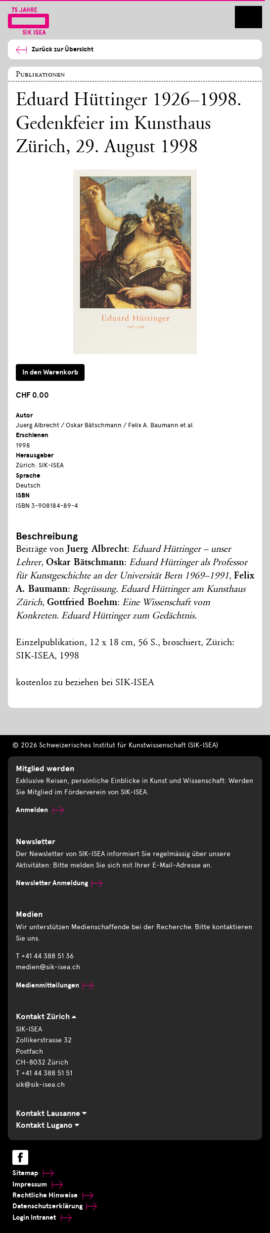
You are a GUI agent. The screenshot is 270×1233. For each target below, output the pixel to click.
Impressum (37, 1184)
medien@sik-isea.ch (48, 967)
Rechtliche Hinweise (52, 1195)
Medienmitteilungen (54, 985)
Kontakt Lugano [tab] (47, 1125)
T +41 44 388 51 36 (45, 956)
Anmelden (40, 810)
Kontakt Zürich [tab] (46, 1017)
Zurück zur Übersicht (54, 49)
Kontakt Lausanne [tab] (51, 1113)
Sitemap (33, 1173)
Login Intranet (42, 1217)
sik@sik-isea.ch (40, 1084)
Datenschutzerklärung (54, 1206)
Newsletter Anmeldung (59, 883)
